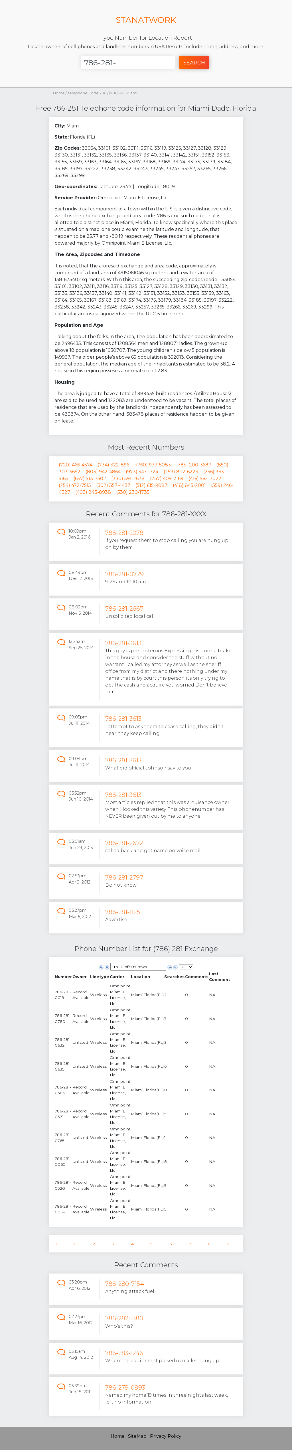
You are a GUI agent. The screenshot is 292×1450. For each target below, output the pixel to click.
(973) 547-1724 (142, 471)
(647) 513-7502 (90, 478)
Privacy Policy (165, 1436)
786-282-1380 (124, 1318)
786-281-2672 (124, 842)
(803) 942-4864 (103, 471)
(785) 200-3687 (193, 465)
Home (59, 93)
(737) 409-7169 (166, 478)
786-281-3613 (123, 643)
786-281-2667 (124, 608)
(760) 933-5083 (153, 465)
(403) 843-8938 (93, 492)
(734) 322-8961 (114, 465)
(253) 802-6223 (181, 471)
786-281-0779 (124, 574)
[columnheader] (63, 977)
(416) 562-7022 (204, 478)
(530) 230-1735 (132, 492)
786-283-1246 (124, 1352)
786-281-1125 (122, 911)
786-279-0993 (125, 1387)
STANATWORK (146, 20)
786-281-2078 (124, 532)
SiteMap (137, 1436)
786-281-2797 (124, 877)
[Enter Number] (128, 62)
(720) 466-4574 (75, 465)
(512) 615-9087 (151, 485)
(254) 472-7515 (75, 485)
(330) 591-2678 (128, 478)
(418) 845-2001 (189, 485)
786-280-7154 (124, 1283)
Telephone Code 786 (87, 93)
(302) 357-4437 (113, 485)
